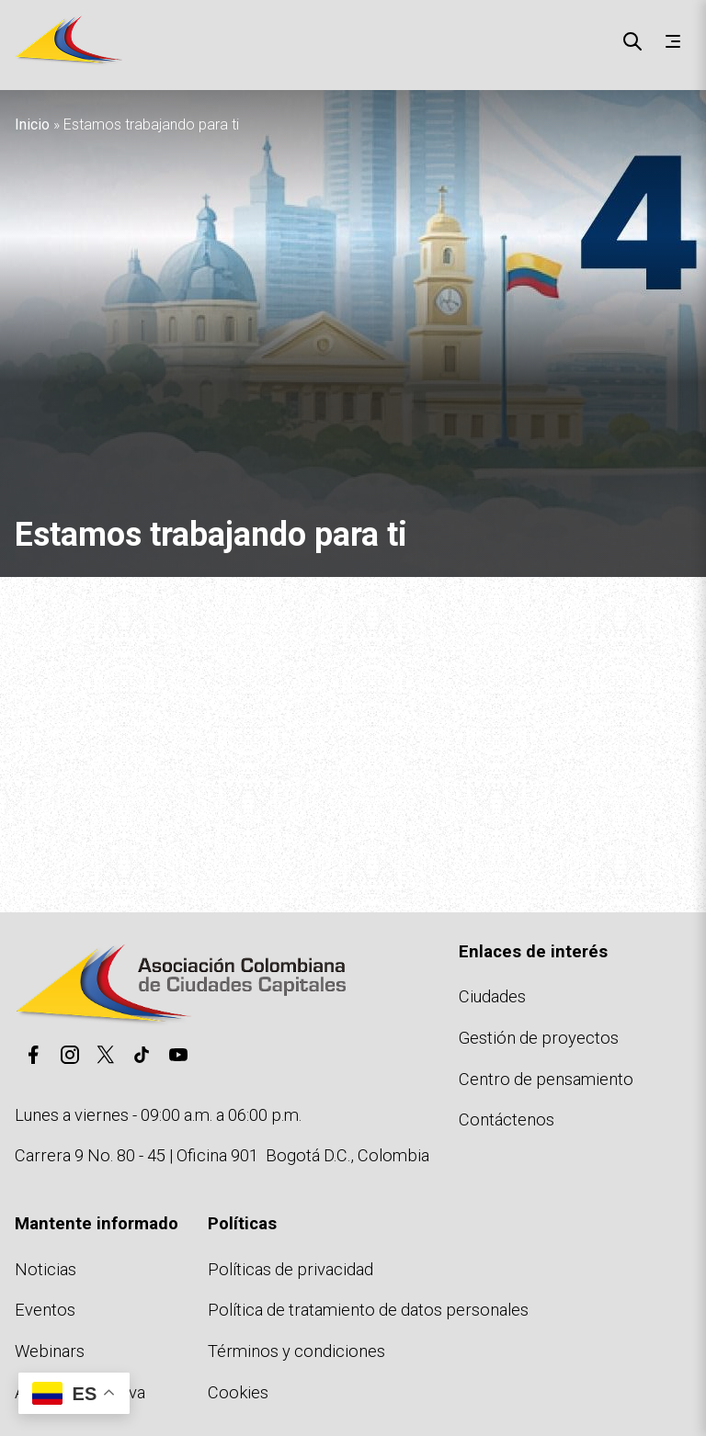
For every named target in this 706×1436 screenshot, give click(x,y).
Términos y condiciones (296, 1351)
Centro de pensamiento (546, 1079)
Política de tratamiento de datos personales (368, 1309)
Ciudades (492, 996)
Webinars (50, 1351)
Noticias (45, 1269)
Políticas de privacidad (290, 1269)
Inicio (32, 124)
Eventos (45, 1309)
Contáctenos (506, 1119)
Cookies (238, 1392)
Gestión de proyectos (539, 1037)
